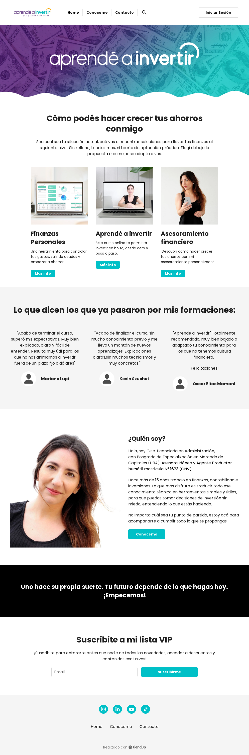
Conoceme (146, 534)
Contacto (149, 726)
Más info (43, 273)
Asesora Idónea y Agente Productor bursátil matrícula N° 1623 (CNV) (180, 466)
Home (96, 726)
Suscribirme (169, 672)
